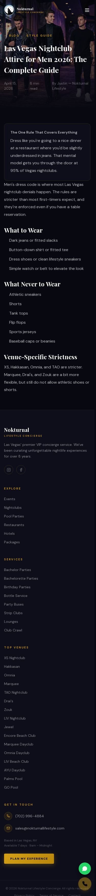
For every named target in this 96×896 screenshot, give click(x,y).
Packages (12, 542)
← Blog (12, 35)
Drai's (8, 701)
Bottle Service (16, 595)
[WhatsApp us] (66, 868)
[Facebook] (20, 469)
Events (9, 499)
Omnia (9, 675)
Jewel (8, 727)
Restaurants (14, 525)
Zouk (8, 709)
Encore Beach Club (20, 735)
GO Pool (11, 787)
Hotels (9, 533)
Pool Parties (14, 516)
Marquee (11, 683)
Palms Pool (13, 778)
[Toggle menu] (87, 10)
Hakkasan (12, 666)
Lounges (11, 621)
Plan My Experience (29, 859)
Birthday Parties (17, 587)
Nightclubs (13, 507)
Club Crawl (13, 630)
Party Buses (14, 604)
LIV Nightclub (15, 718)
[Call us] (68, 884)
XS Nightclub (14, 658)
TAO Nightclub (16, 692)
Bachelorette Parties (21, 578)
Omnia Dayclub (17, 753)
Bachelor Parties (17, 569)
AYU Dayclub (14, 770)
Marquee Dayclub (18, 744)
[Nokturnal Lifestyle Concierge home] (24, 10)
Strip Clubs (13, 613)
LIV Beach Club (16, 761)
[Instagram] (8, 469)
